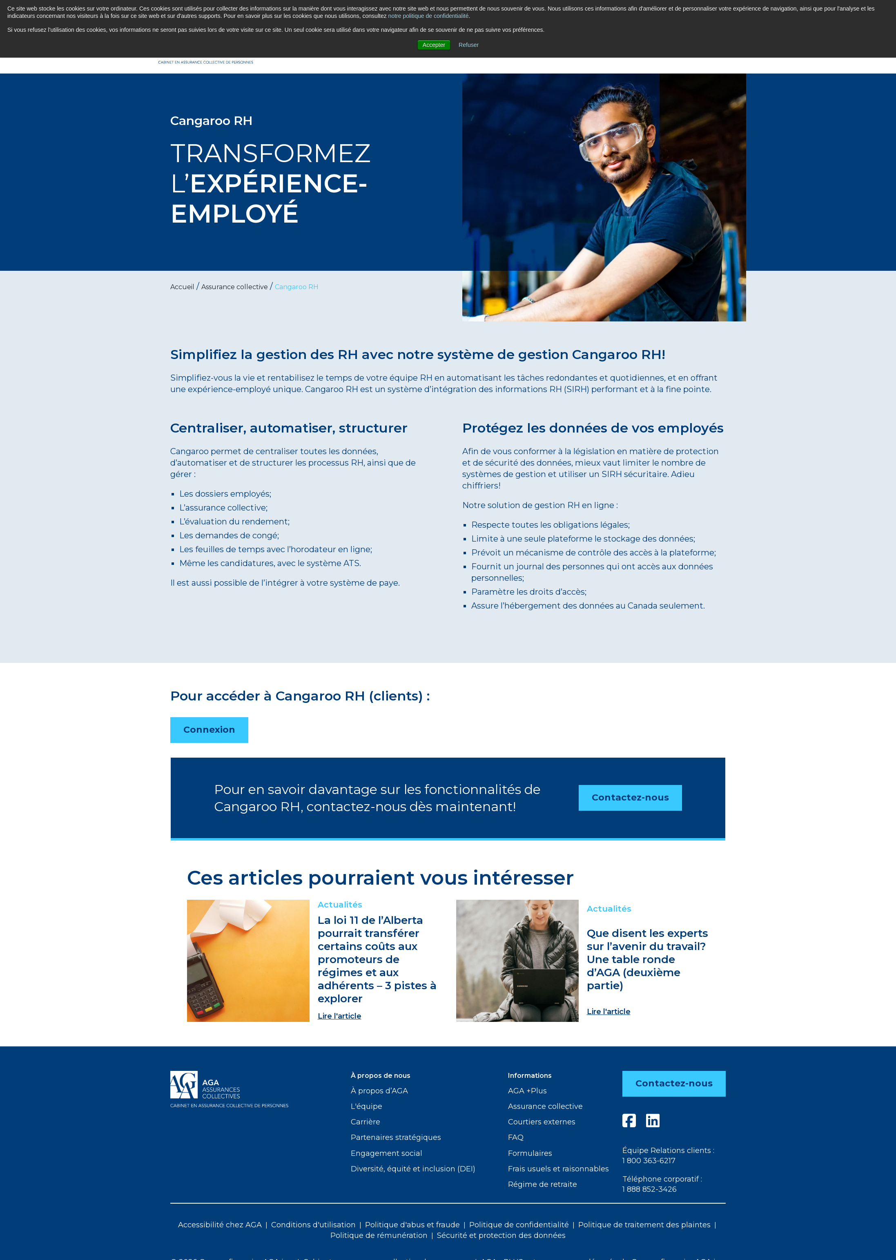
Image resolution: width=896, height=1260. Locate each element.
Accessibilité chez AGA (220, 1224)
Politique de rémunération (379, 1235)
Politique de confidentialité (519, 1224)
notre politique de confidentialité (428, 16)
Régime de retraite (542, 1184)
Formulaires (530, 1153)
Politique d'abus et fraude (412, 1224)
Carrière (365, 1121)
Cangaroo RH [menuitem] (297, 287)
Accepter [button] (434, 45)
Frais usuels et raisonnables (558, 1168)
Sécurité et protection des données (501, 1235)
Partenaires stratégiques (396, 1137)
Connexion (209, 729)
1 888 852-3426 (649, 1189)
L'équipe (366, 1106)
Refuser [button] (469, 45)
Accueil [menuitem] (182, 287)
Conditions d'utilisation (313, 1224)
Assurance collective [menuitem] (234, 287)
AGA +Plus (527, 1090)
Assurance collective (545, 1106)
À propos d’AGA (379, 1090)
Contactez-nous (630, 797)
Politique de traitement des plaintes (644, 1224)
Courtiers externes (541, 1121)
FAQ (516, 1137)
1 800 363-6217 (648, 1160)
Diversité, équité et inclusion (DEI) (413, 1168)
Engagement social (386, 1153)
